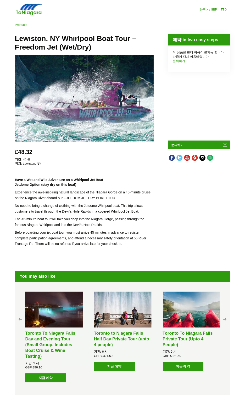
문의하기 (179, 61)
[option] (54, 337)
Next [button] (225, 319)
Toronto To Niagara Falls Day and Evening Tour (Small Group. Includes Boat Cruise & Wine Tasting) (50, 345)
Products (21, 25)
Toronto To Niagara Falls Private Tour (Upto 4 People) (188, 339)
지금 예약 (46, 378)
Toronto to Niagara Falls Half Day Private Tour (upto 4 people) (121, 339)
